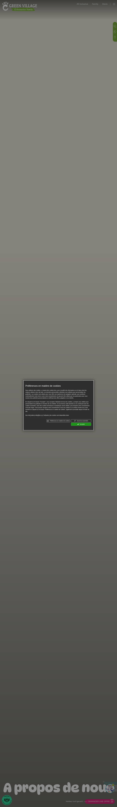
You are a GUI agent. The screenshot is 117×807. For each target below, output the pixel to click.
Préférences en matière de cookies (58, 421)
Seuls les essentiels (81, 421)
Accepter (81, 424)
